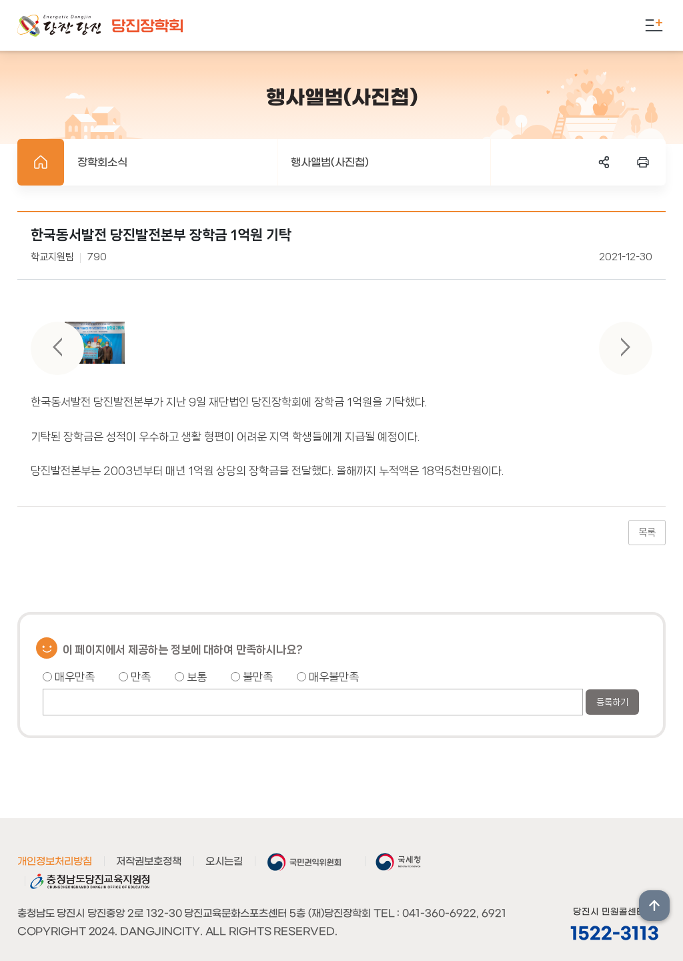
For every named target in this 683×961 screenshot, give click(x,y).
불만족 (252, 677)
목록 (647, 532)
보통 (191, 677)
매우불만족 (328, 677)
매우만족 (69, 677)
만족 (135, 677)
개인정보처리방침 (54, 862)
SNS (604, 162)
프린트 (643, 162)
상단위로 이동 (654, 905)
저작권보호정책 (148, 862)
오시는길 (224, 862)
